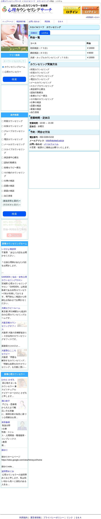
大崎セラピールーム (11, 308)
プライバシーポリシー (53, 517)
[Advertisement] (64, 170)
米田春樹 (6, 422)
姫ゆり (5, 450)
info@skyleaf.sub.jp (55, 140)
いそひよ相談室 (9, 249)
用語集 (47, 21)
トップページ (7, 21)
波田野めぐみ (8, 471)
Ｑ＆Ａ (97, 17)
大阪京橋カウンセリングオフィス (9, 326)
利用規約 (90, 17)
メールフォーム (51, 144)
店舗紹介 (34, 33)
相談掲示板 (20, 21)
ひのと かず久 (8, 380)
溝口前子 (6, 401)
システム (44, 33)
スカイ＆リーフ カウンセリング (36, 1)
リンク (70, 517)
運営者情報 (35, 517)
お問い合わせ (34, 21)
